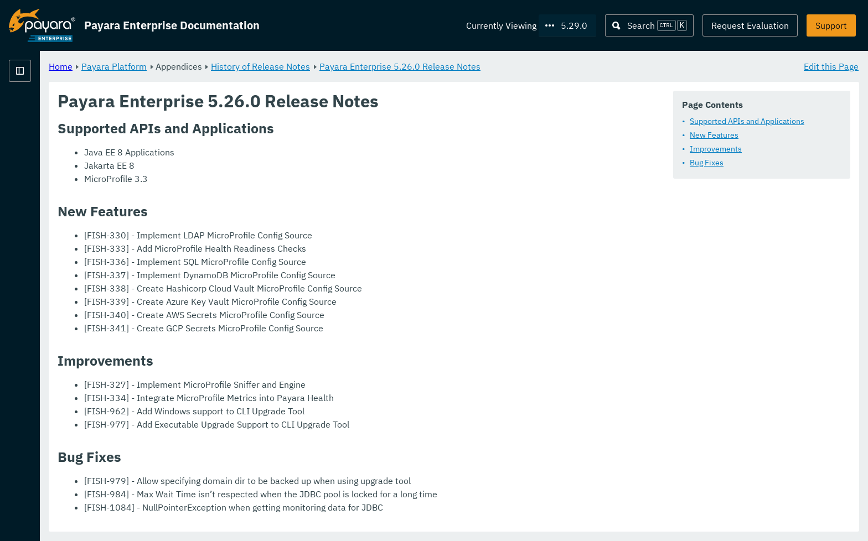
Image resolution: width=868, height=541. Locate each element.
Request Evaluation (750, 25)
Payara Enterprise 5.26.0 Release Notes (537, 66)
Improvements (716, 149)
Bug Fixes (707, 163)
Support (831, 25)
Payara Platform (252, 66)
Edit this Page (831, 66)
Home (198, 66)
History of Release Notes (398, 66)
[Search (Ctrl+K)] (649, 25)
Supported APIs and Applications (747, 122)
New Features (714, 136)
